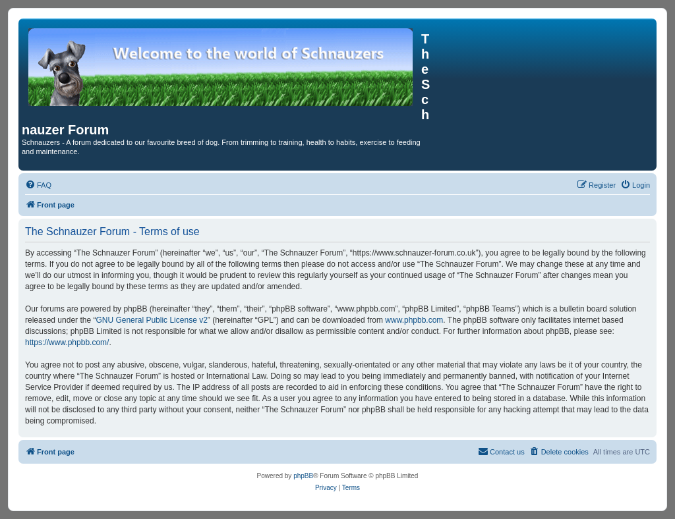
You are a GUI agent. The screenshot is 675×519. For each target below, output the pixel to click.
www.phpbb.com (414, 320)
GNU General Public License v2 (151, 320)
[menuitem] (38, 185)
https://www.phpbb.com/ (67, 342)
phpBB (303, 475)
